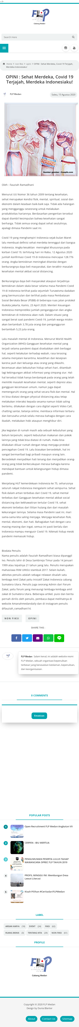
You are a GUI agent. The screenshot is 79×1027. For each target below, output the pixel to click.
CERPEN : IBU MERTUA (37, 842)
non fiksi (12, 618)
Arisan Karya (12, 926)
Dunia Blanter (45, 1008)
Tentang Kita (35, 932)
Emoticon (39, 715)
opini (32, 618)
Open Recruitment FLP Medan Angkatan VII (49, 826)
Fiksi (47, 926)
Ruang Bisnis (12, 932)
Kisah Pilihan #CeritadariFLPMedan (45, 891)
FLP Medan (26, 656)
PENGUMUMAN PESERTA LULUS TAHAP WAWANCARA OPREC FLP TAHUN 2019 (47, 860)
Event (32, 926)
